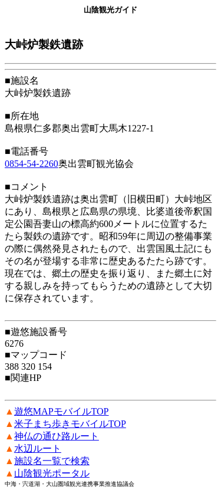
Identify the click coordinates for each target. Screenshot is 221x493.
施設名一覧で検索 (52, 461)
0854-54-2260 (31, 164)
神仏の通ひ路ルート (56, 436)
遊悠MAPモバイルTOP (61, 411)
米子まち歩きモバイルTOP (70, 424)
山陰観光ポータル (52, 473)
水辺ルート (37, 448)
